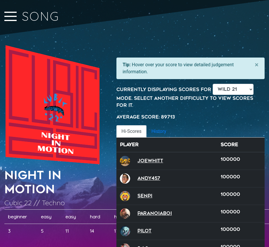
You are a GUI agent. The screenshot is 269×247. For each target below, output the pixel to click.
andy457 (148, 178)
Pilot (144, 231)
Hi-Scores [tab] (131, 131)
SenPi (144, 196)
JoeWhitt (150, 161)
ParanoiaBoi (154, 213)
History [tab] (158, 131)
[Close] (256, 65)
